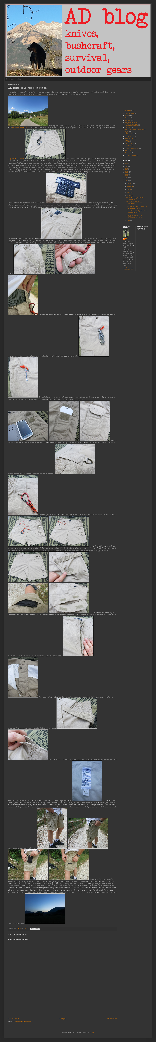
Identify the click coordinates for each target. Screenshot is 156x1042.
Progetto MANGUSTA (131, 125)
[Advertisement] (62, 1001)
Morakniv (128, 151)
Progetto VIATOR (130, 136)
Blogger (92, 1033)
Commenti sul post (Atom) (22, 1022)
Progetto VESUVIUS (131, 123)
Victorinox (128, 118)
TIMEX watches (129, 144)
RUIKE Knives (129, 139)
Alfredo (127, 239)
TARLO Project (129, 134)
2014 (126, 178)
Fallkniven (128, 120)
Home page (10, 79)
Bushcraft (128, 111)
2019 (126, 163)
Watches (127, 127)
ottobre (129, 189)
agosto (129, 195)
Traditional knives (130, 155)
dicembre (130, 184)
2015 (126, 175)
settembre (130, 192)
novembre (130, 187)
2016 (126, 172)
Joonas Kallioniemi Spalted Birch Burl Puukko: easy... (136, 212)
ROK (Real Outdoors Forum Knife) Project (135, 131)
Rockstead (128, 153)
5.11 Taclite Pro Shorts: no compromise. (134, 203)
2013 (126, 181)
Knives (18, 79)
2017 (126, 169)
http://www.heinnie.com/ (20, 127)
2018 (126, 166)
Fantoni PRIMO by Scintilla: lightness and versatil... (134, 216)
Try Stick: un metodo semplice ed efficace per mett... (136, 207)
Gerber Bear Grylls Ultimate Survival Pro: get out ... (135, 198)
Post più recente (13, 1019)
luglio (128, 221)
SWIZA (127, 141)
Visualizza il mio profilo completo (128, 269)
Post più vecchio (111, 1019)
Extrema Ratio (129, 113)
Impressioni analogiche (132, 148)
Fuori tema (128, 146)
